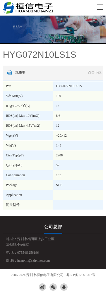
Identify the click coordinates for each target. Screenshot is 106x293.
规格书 (53, 72)
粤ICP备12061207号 (80, 275)
